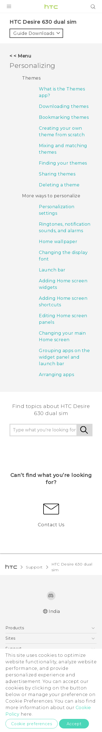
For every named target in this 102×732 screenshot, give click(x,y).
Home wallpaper (58, 241)
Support (34, 567)
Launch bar (52, 270)
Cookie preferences (31, 723)
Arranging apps (56, 374)
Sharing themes (57, 174)
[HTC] (51, 6)
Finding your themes (63, 163)
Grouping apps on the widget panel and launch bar (64, 357)
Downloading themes (63, 106)
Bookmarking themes (64, 117)
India (54, 611)
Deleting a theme (59, 184)
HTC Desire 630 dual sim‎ (71, 567)
